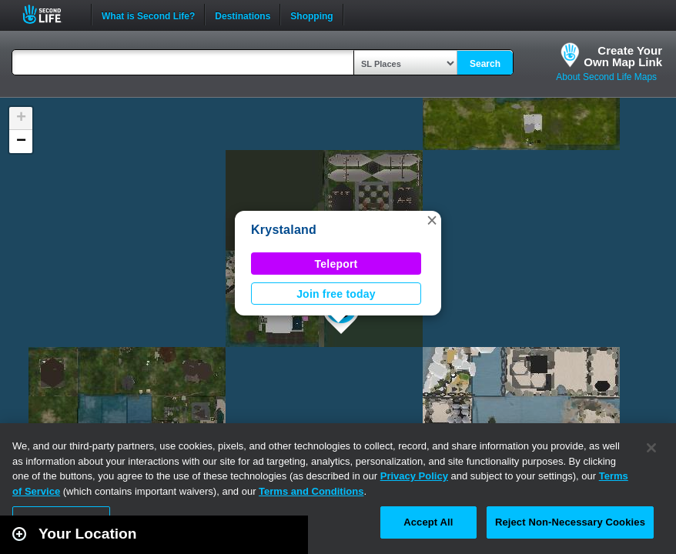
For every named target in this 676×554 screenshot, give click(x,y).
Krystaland (283, 229)
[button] (432, 220)
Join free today (336, 294)
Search (485, 63)
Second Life (50, 14)
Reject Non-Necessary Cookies (570, 522)
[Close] (651, 448)
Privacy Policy (414, 476)
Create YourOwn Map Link (623, 56)
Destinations (242, 14)
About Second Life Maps (606, 77)
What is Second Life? (148, 14)
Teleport (336, 264)
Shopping (311, 14)
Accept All (428, 522)
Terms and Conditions (311, 491)
